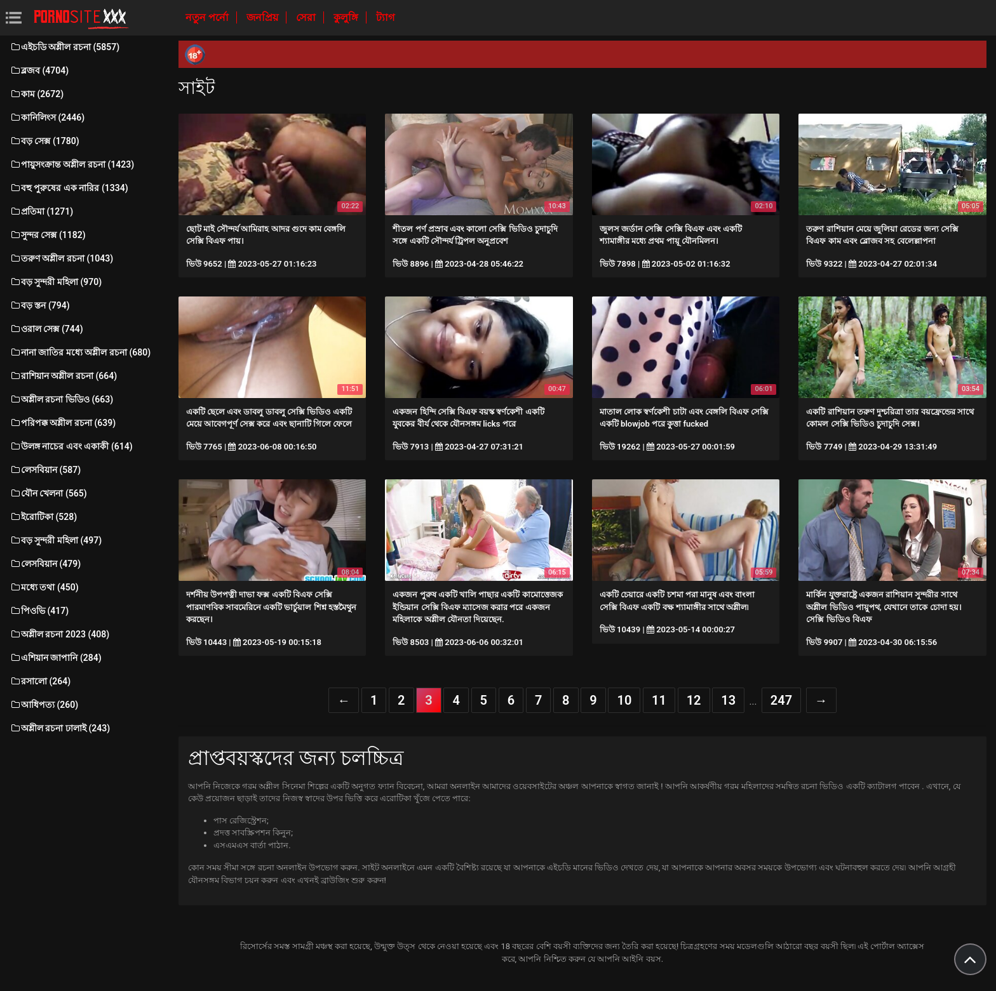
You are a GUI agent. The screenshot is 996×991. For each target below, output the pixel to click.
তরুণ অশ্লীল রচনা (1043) (61, 258)
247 (781, 700)
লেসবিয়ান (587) (45, 470)
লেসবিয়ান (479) (45, 564)
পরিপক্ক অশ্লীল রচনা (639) (63, 423)
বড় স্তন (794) (40, 305)
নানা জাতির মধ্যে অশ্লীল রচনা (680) (80, 352)
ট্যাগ (385, 17)
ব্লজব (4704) (39, 70)
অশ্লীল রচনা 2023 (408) (59, 634)
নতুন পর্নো (208, 17)
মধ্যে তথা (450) (44, 587)
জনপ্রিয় (263, 17)
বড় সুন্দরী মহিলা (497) (56, 540)
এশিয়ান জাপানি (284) (56, 658)
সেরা (307, 17)
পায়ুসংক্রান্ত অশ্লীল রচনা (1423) (72, 164)
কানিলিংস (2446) (47, 117)
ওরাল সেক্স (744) (46, 329)
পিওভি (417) (39, 611)
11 (659, 700)
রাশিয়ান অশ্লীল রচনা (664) (63, 376)
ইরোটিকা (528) (43, 517)
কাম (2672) (37, 94)
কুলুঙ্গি (347, 17)
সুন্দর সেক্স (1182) (48, 235)
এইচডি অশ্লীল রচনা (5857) (64, 47)
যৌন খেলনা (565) (48, 493)
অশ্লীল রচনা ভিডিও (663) (61, 399)
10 (624, 700)
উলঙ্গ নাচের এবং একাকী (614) (71, 446)
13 (728, 700)
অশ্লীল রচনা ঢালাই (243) (60, 728)
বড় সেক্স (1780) (44, 141)
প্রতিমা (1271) (41, 211)
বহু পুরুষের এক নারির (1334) (69, 188)
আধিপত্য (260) (44, 705)
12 (694, 700)
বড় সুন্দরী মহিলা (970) (56, 282)
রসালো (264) (40, 681)
